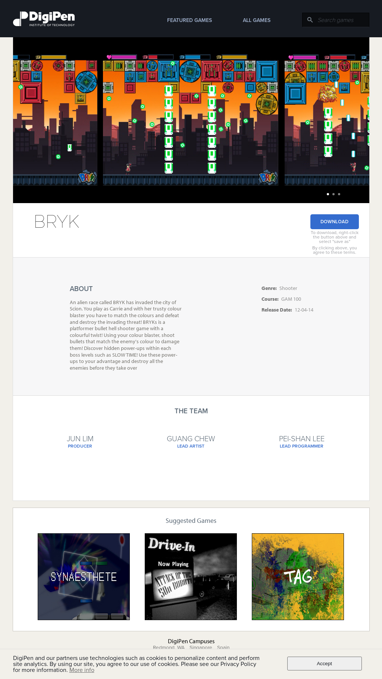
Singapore (201, 648)
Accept (324, 663)
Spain (223, 648)
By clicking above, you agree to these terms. (334, 250)
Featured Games (189, 20)
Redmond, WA (169, 648)
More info (81, 670)
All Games (256, 20)
